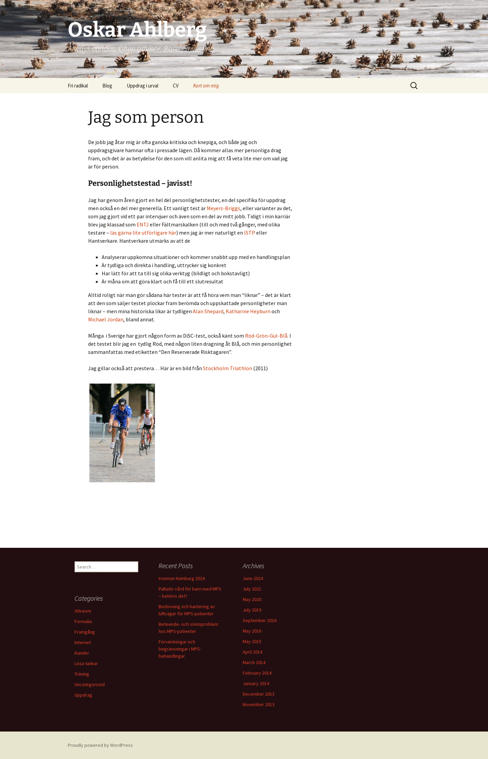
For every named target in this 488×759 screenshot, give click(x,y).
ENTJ (143, 224)
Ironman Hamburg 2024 (182, 578)
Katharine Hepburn (248, 311)
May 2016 (252, 631)
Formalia (83, 621)
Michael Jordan (105, 319)
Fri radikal (78, 85)
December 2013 (258, 694)
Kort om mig (206, 85)
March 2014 (254, 662)
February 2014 (257, 673)
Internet (83, 642)
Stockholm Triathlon (227, 368)
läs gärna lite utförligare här (143, 232)
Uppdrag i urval (142, 85)
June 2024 (253, 578)
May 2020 (252, 599)
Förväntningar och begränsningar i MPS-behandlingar (180, 649)
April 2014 (252, 652)
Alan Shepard (208, 311)
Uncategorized (90, 684)
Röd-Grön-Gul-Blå (266, 335)
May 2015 (252, 641)
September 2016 (260, 620)
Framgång (85, 632)
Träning (82, 674)
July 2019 (252, 610)
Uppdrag (83, 695)
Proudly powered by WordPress (100, 745)
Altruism (83, 611)
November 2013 (258, 704)
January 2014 (256, 683)
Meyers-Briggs (223, 208)
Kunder (82, 653)
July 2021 (252, 589)
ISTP (249, 232)
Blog (107, 85)
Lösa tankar (86, 663)
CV (176, 85)
